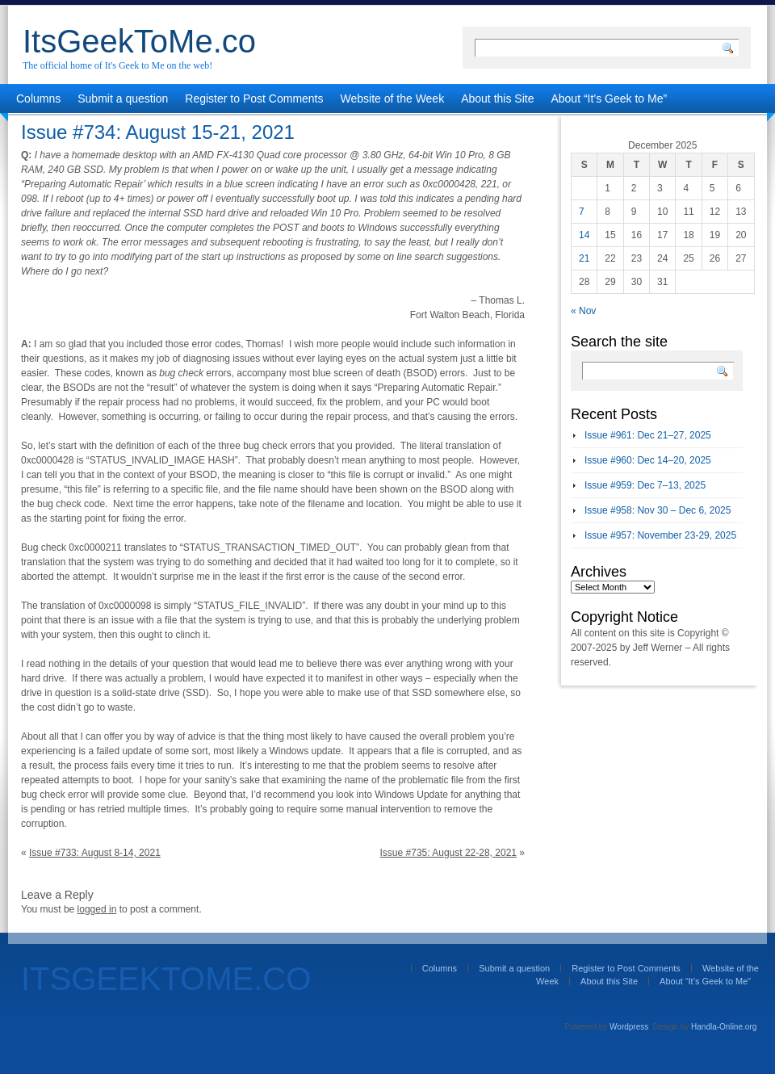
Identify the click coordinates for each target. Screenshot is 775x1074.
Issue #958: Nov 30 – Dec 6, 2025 (657, 510)
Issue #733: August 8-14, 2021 (95, 852)
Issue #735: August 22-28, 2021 (448, 852)
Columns (38, 98)
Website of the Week (393, 98)
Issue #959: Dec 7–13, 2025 (645, 485)
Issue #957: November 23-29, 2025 (660, 535)
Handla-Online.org (723, 1026)
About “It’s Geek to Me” (609, 98)
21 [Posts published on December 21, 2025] (584, 258)
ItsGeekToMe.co (139, 41)
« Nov (583, 311)
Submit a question (123, 98)
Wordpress (629, 1026)
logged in (97, 909)
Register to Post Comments (254, 98)
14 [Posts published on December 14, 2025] (584, 235)
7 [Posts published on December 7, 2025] (581, 211)
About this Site (497, 98)
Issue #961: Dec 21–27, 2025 (647, 435)
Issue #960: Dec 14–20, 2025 (647, 460)
